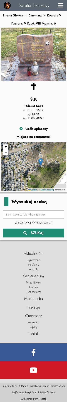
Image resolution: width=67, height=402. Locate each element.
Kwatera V (54, 15)
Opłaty (33, 327)
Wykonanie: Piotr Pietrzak (33, 399)
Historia (33, 287)
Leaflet (32, 190)
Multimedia (33, 298)
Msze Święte (33, 282)
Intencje (33, 307)
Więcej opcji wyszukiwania (33, 223)
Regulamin (33, 322)
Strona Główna (13, 15)
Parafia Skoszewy (34, 5)
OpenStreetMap (47, 190)
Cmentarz (35, 15)
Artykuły (33, 269)
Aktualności (33, 253)
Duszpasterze (33, 292)
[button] (40, 162)
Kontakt (34, 333)
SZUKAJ (33, 233)
